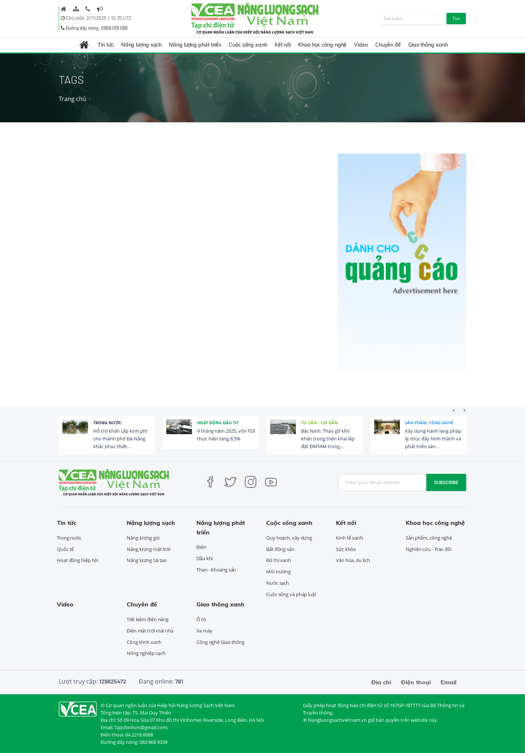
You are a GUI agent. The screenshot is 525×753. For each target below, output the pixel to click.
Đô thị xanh (278, 560)
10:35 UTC (121, 18)
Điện (201, 547)
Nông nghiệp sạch (146, 653)
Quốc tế (65, 549)
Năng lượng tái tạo (147, 560)
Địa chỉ (381, 682)
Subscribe (446, 482)
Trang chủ (72, 99)
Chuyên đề (388, 45)
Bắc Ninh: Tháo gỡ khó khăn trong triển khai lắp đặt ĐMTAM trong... (328, 439)
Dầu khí (204, 558)
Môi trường (278, 571)
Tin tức (105, 45)
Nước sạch (277, 583)
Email (448, 682)
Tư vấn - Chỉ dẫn (319, 422)
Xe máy (204, 630)
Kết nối (283, 45)
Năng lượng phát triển (195, 45)
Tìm (456, 18)
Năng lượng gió (143, 537)
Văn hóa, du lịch (353, 560)
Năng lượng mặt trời (148, 549)
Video (361, 45)
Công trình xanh (144, 642)
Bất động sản (280, 549)
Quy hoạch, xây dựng (289, 537)
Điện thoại (416, 682)
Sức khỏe (346, 549)
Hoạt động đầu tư (218, 422)
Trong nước (107, 422)
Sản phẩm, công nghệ (429, 422)
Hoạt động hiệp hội (77, 560)
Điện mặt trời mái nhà (150, 630)
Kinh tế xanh (349, 537)
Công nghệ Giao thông (220, 642)
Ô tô (201, 619)
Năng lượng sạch (141, 45)
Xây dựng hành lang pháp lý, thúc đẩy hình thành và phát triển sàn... (433, 439)
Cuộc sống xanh (248, 45)
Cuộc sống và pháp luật (291, 594)
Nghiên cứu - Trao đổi (429, 549)
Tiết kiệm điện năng (148, 619)
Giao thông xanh (428, 45)
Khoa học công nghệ (322, 45)
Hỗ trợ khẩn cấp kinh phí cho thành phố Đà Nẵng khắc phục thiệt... (120, 439)
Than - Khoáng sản (216, 569)
